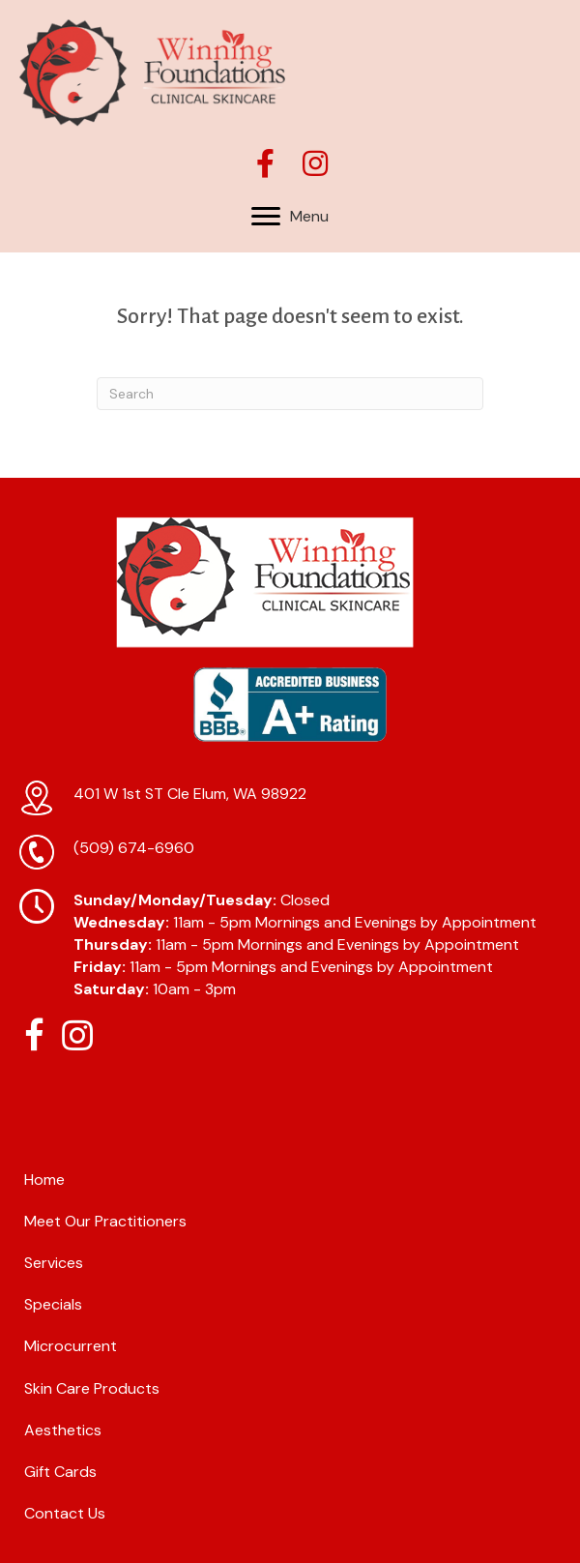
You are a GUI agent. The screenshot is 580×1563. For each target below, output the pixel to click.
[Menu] (290, 216)
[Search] (290, 393)
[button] (265, 163)
